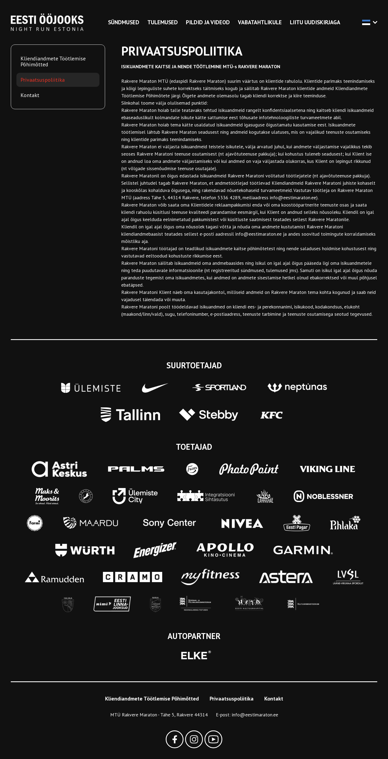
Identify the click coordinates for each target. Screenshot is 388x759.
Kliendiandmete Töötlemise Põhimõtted (53, 61)
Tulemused (162, 22)
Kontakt (29, 95)
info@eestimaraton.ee (255, 715)
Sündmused (123, 22)
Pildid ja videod (208, 22)
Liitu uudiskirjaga (315, 22)
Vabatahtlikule (260, 22)
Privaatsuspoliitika (42, 79)
